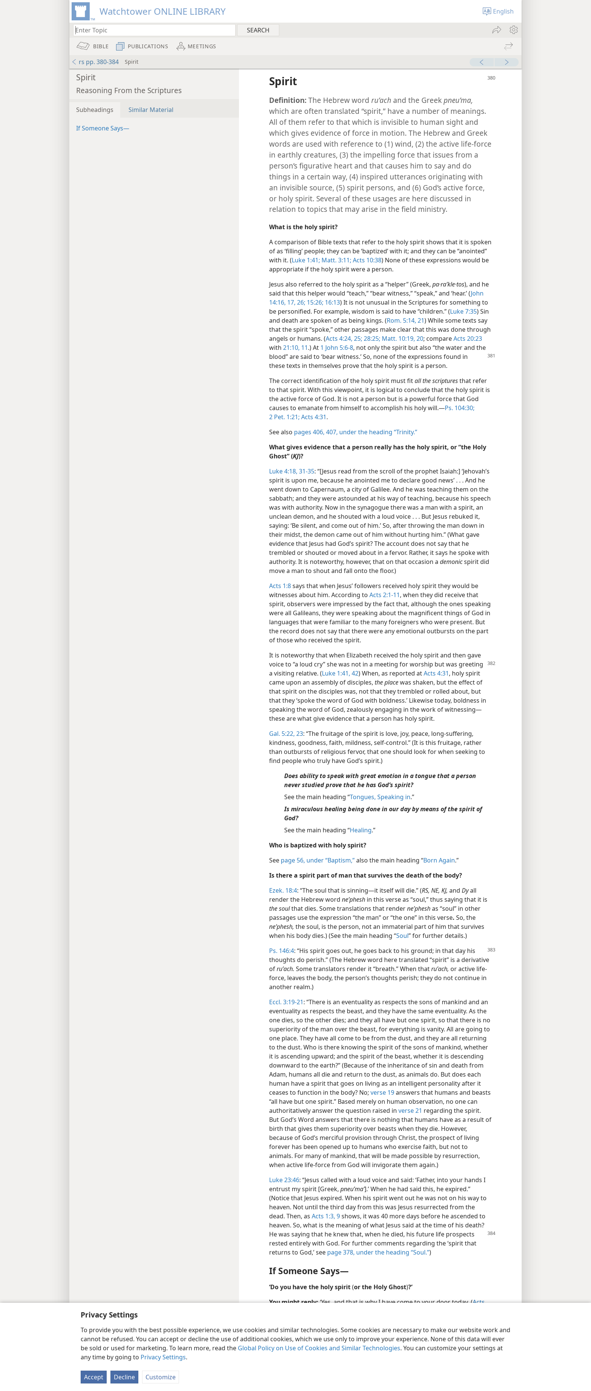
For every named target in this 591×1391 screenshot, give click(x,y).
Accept (93, 1377)
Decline (124, 1377)
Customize (160, 1377)
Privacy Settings (163, 1357)
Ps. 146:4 (281, 951)
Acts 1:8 (280, 586)
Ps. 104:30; (460, 408)
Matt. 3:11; (335, 260)
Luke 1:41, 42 (340, 673)
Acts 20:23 (467, 338)
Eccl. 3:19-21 (286, 1002)
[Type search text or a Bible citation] (150, 30)
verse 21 (410, 1110)
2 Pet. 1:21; (284, 417)
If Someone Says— (102, 128)
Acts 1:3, (323, 1216)
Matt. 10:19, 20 (401, 338)
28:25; (371, 338)
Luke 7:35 (463, 311)
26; (300, 302)
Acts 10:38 (366, 260)
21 (420, 320)
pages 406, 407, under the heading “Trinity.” (355, 432)
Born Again (439, 860)
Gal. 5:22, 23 (286, 733)
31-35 (305, 471)
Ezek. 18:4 (283, 890)
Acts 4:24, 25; (344, 338)
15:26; (314, 302)
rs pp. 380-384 (95, 62)
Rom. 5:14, (401, 320)
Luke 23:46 (284, 1180)
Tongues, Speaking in (380, 797)
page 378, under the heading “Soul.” (378, 1252)
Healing (361, 830)
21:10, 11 (295, 347)
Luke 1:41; (306, 260)
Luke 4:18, (283, 471)
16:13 (331, 302)
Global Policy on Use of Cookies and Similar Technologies (319, 1348)
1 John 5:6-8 (336, 347)
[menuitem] (513, 30)
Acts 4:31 (313, 417)
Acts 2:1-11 (384, 595)
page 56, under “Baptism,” (318, 860)
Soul (402, 935)
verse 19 (382, 1092)
